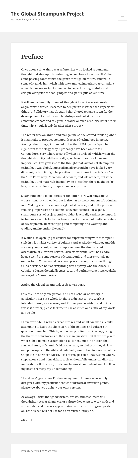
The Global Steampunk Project (47, 13)
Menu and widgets (122, 20)
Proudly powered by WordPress (39, 450)
